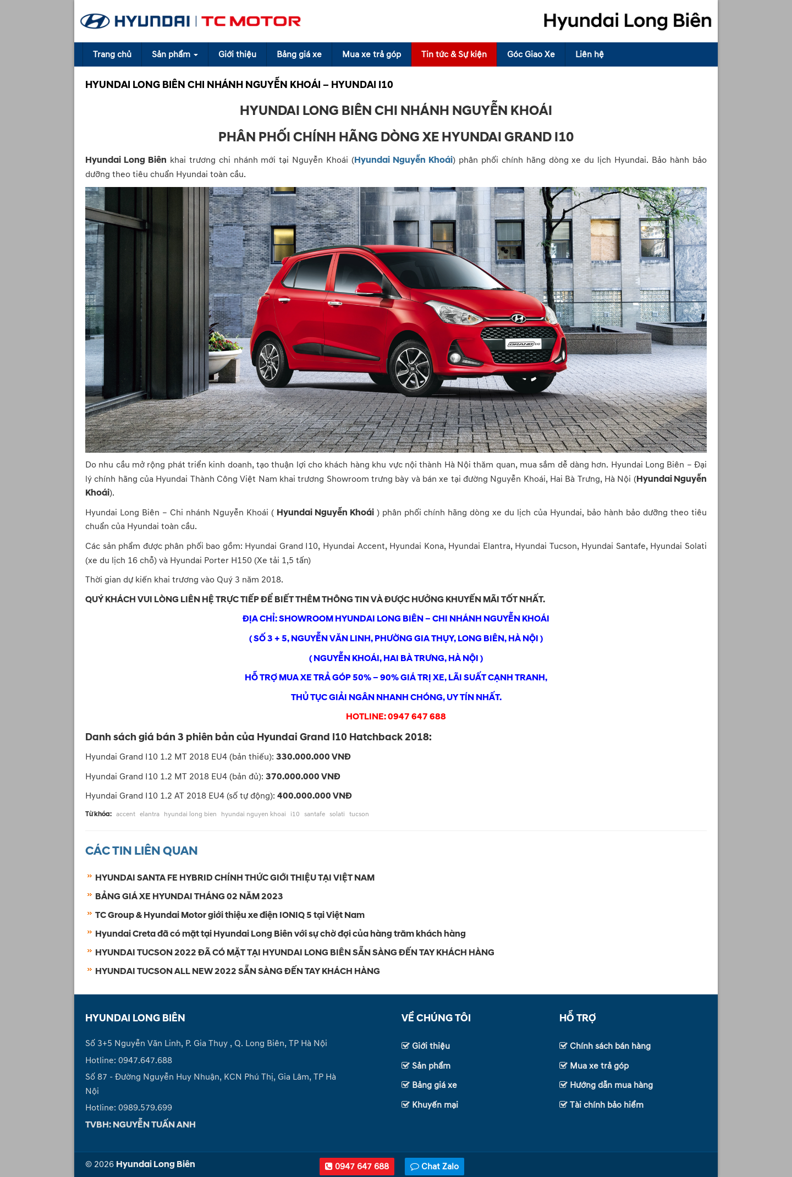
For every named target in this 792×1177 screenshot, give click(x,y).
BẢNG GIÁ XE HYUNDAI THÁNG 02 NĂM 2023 (189, 896)
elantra (150, 814)
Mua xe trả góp (371, 54)
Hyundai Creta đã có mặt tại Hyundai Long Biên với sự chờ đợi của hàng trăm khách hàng (280, 933)
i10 (295, 814)
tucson (359, 814)
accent (125, 814)
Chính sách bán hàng (610, 1046)
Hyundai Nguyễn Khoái (403, 160)
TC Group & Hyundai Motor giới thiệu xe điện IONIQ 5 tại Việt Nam (230, 915)
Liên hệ (589, 54)
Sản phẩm (175, 54)
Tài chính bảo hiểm (607, 1104)
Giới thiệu (237, 54)
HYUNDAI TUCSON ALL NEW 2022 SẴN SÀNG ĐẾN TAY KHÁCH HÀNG (237, 971)
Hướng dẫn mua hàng (611, 1085)
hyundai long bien (190, 814)
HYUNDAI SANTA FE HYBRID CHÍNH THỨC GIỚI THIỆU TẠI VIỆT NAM (235, 877)
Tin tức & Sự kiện (454, 54)
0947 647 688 (357, 1166)
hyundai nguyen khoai (253, 814)
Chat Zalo (434, 1166)
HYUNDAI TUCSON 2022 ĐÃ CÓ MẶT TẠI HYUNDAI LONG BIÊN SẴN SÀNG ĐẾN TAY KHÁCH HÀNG (294, 952)
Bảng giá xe (299, 54)
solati (337, 814)
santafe (314, 814)
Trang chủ (112, 54)
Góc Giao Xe (531, 54)
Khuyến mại (435, 1104)
